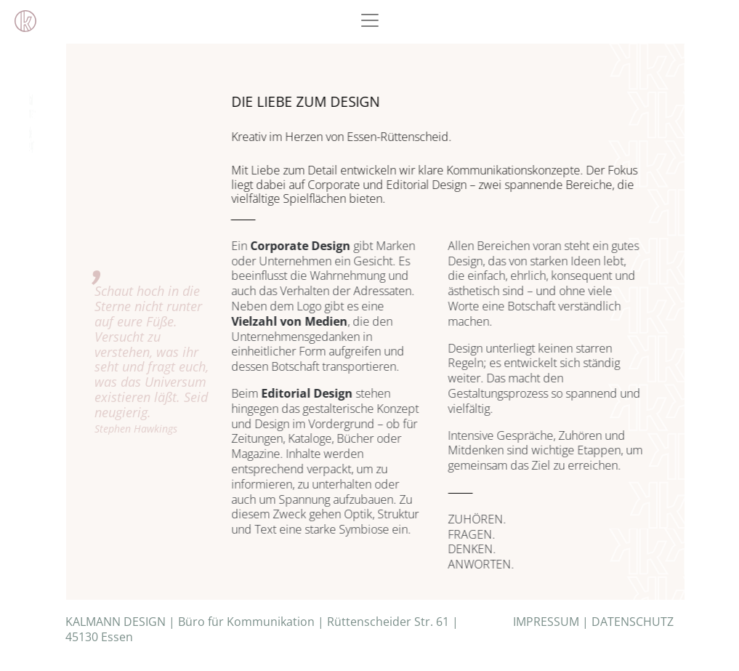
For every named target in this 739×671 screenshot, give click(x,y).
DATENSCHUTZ (632, 622)
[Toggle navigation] (370, 20)
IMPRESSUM (546, 622)
